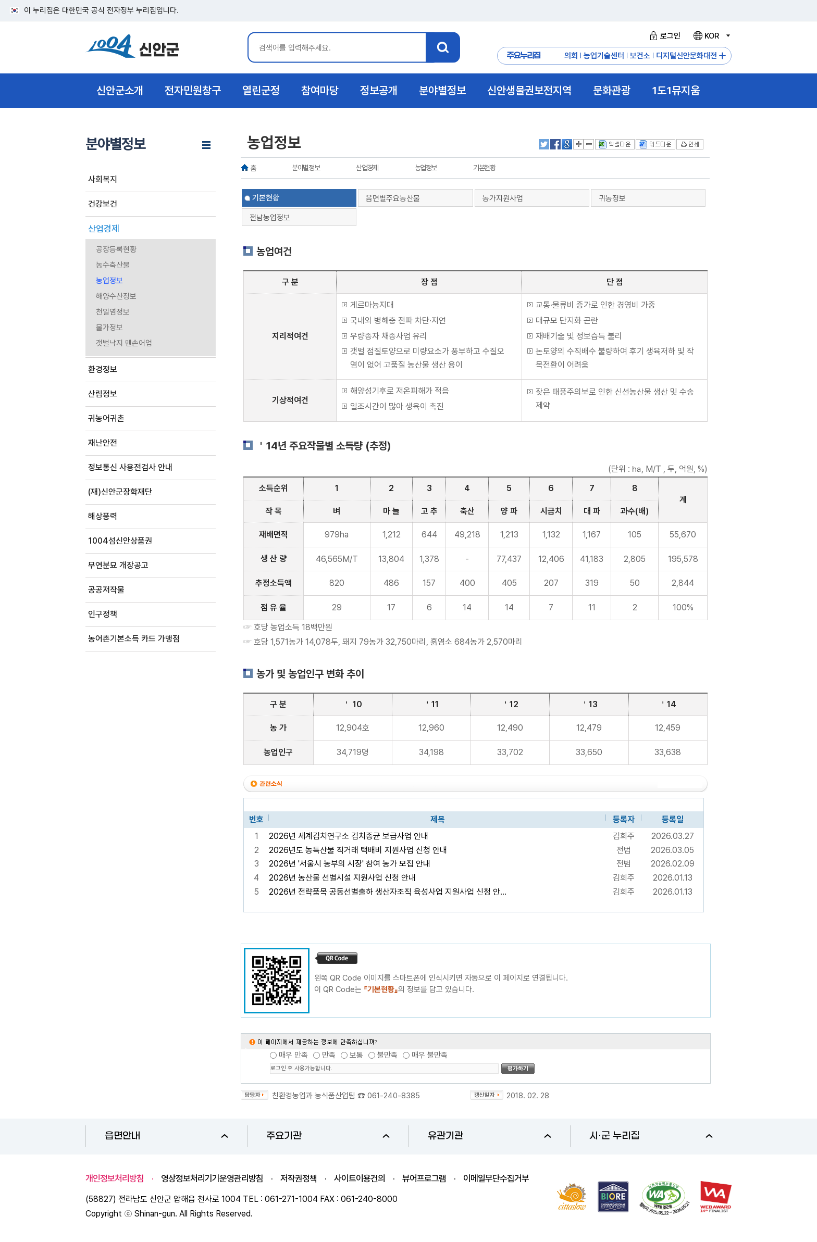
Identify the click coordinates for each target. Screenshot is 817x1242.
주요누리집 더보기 (722, 56)
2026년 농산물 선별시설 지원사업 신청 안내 (342, 878)
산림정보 (102, 394)
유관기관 (489, 1136)
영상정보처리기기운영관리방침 (212, 1178)
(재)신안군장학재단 (120, 492)
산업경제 (103, 228)
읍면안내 (166, 1136)
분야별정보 (305, 168)
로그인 (663, 36)
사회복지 (102, 179)
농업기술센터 (604, 55)
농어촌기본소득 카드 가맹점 (134, 639)
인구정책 (102, 614)
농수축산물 (113, 265)
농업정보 (109, 280)
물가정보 (109, 327)
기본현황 (484, 168)
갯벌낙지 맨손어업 (124, 343)
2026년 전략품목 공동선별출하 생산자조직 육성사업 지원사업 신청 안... (387, 892)
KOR (711, 36)
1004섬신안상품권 (120, 541)
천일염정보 (113, 312)
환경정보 (102, 369)
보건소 (640, 55)
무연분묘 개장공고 (118, 565)
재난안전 (102, 443)
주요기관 (328, 1136)
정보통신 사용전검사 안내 (130, 467)
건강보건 (102, 204)
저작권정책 (298, 1178)
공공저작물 (106, 590)
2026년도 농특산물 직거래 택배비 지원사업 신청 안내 (358, 850)
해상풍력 (102, 516)
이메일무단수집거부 (496, 1178)
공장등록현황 (116, 249)
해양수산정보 (116, 296)
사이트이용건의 (359, 1178)
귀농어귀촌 (106, 418)
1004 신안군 (132, 47)
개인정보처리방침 (114, 1178)
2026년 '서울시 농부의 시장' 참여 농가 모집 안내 (349, 864)
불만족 (387, 1055)
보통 (356, 1055)
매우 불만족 (430, 1055)
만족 (329, 1055)
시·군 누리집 (651, 1136)
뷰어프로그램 (424, 1178)
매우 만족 (293, 1055)
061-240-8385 (393, 1095)
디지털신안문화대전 (686, 55)
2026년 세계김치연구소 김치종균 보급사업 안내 (348, 836)
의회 (571, 55)
